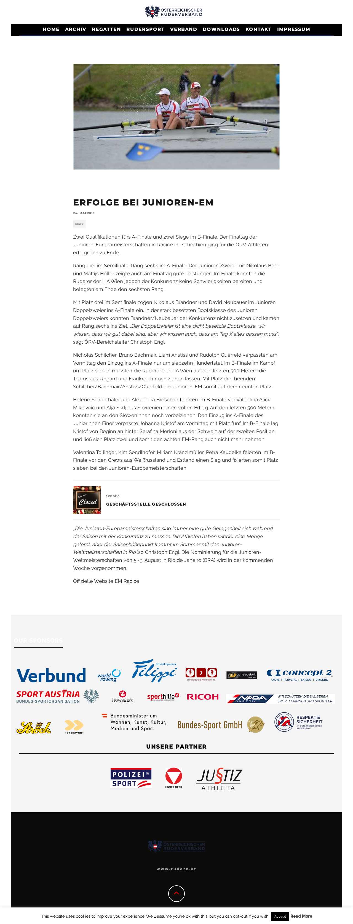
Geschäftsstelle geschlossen (146, 504)
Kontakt (258, 29)
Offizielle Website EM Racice (106, 581)
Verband (183, 29)
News (79, 224)
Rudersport (145, 29)
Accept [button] (280, 916)
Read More (301, 916)
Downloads (221, 29)
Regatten (106, 29)
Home (51, 29)
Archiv (76, 29)
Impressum (293, 29)
